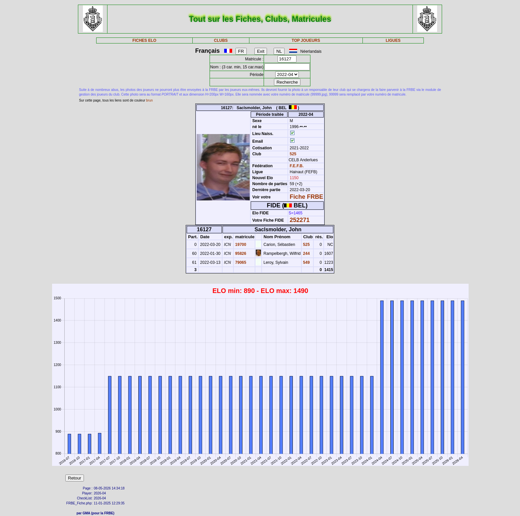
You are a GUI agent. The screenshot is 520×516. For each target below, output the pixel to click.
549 (306, 262)
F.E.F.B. (297, 166)
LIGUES (393, 40)
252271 (300, 220)
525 (292, 154)
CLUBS (221, 40)
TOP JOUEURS (306, 40)
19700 (240, 244)
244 (306, 253)
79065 (240, 262)
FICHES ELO (144, 40)
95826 (240, 253)
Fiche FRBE (306, 196)
